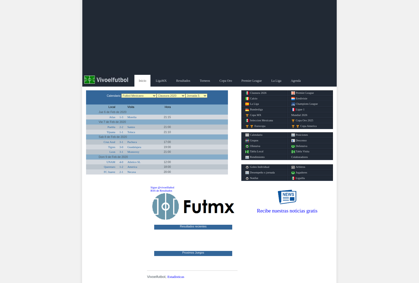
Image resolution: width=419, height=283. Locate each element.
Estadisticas (175, 277)
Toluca (131, 132)
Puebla (111, 127)
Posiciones (299, 135)
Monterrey (133, 151)
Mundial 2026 (299, 115)
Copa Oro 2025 (302, 120)
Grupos (251, 140)
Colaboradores (299, 157)
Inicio (142, 81)
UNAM (111, 162)
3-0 (121, 147)
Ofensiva (252, 146)
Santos (131, 127)
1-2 (121, 166)
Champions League (304, 104)
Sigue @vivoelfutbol (162, 187)
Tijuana (111, 132)
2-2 (121, 127)
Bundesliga (254, 109)
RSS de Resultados (161, 190)
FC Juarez (109, 171)
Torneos (205, 81)
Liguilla (298, 178)
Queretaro (109, 166)
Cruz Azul (109, 142)
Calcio (251, 98)
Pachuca (132, 142)
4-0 (121, 162)
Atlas (112, 117)
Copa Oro (225, 81)
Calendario (253, 135)
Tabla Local (254, 151)
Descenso (299, 140)
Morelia (132, 117)
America (132, 166)
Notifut (251, 178)
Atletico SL (134, 162)
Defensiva (299, 146)
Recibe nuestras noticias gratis (287, 211)
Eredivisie (299, 98)
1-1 (121, 132)
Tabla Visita (300, 151)
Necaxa (131, 171)
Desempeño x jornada (260, 172)
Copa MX (253, 115)
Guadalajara (134, 147)
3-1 (121, 142)
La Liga (276, 81)
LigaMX (161, 81)
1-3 (121, 117)
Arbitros (298, 167)
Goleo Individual (257, 167)
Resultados (183, 81)
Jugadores (299, 172)
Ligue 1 (298, 109)
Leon (112, 151)
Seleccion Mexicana (259, 120)
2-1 (121, 171)
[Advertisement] (209, 37)
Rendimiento (255, 157)
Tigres (111, 147)
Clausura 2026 (255, 93)
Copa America (304, 126)
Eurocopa (255, 126)
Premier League (252, 81)
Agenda (296, 81)
